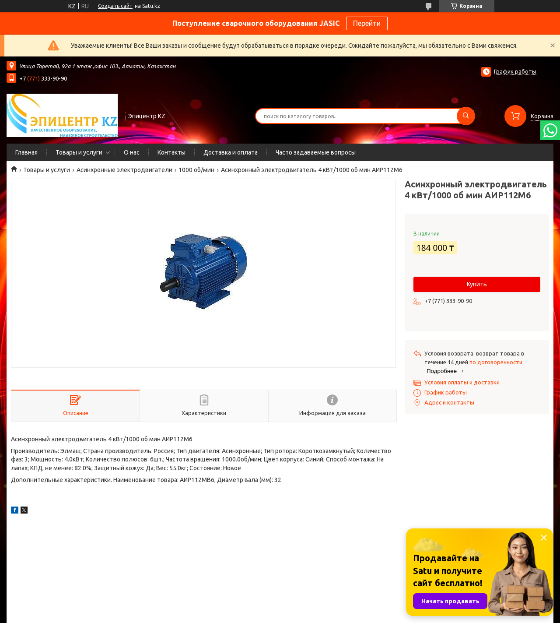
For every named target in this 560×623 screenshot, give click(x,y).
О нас (132, 152)
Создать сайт (115, 6)
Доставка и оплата (230, 152)
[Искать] (466, 116)
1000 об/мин (196, 169)
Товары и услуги (79, 152)
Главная (26, 152)
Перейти (367, 23)
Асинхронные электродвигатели (124, 169)
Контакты (172, 152)
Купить (477, 284)
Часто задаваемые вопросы (316, 152)
